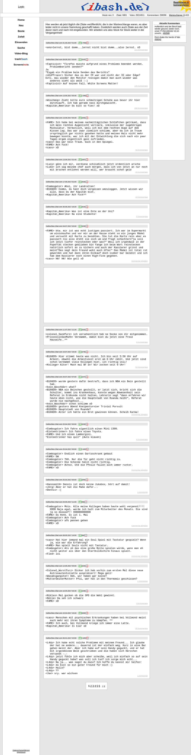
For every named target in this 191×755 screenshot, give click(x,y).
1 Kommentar (142, 534)
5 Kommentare (142, 234)
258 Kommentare (141, 115)
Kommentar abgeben (139, 284)
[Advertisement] (76, 319)
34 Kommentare (141, 162)
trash (21, 59)
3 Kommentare (142, 656)
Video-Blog (21, 53)
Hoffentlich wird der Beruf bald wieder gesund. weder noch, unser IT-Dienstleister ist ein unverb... (168, 29)
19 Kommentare (141, 186)
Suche (21, 47)
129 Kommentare (141, 91)
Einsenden (21, 42)
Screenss (21, 64)
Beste (21, 31)
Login (21, 6)
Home (21, 19)
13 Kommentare (141, 213)
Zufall (21, 36)
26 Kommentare (141, 683)
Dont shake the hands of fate (167, 38)
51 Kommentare (141, 394)
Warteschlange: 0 (177, 15)
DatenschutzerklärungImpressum (21, 751)
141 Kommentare (141, 50)
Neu (21, 25)
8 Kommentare (142, 367)
